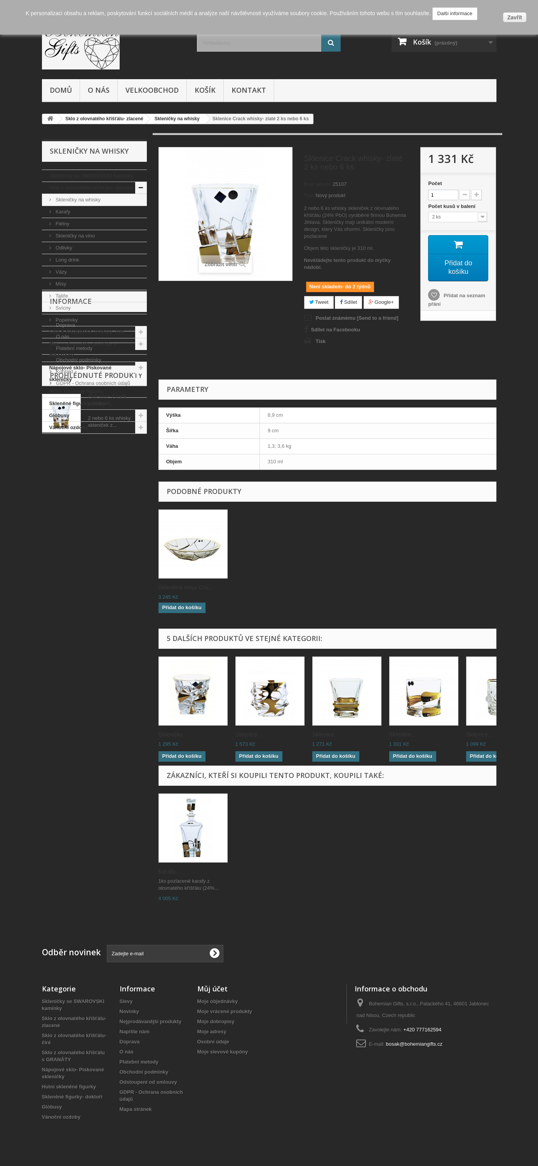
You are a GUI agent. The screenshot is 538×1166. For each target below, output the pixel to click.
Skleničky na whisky (77, 200)
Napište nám (135, 1031)
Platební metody (74, 501)
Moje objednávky (217, 1001)
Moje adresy (211, 1031)
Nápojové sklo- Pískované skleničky (80, 373)
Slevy (126, 1001)
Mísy (60, 284)
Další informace (454, 13)
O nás (99, 90)
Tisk (321, 341)
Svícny (62, 308)
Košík (205, 90)
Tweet (319, 302)
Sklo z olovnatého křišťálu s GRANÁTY (83, 350)
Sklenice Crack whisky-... (107, 590)
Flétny (62, 224)
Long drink (66, 260)
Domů (61, 90)
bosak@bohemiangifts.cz (414, 1044)
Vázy (60, 272)
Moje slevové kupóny (222, 1052)
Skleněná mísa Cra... (185, 587)
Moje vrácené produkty (224, 1011)
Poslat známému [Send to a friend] (357, 318)
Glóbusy (59, 415)
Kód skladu (317, 184)
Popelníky (66, 320)
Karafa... (169, 871)
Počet (435, 183)
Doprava (65, 478)
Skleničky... (173, 734)
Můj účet (212, 988)
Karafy (62, 212)
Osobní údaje (213, 1042)
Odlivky (63, 248)
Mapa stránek (136, 1109)
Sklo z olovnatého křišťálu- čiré (86, 332)
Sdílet (348, 302)
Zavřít (514, 17)
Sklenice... (248, 734)
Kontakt (249, 90)
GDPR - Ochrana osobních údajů (92, 536)
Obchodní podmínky (78, 513)
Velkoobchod (152, 90)
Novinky (129, 1011)
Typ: (309, 195)
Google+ (381, 302)
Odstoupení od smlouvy (148, 1082)
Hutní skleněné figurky (76, 391)
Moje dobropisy (216, 1021)
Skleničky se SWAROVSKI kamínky (91, 175)
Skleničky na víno (74, 236)
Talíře (61, 296)
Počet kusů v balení (452, 206)
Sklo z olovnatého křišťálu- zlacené (91, 188)
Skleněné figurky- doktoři (79, 403)
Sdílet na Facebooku (335, 330)
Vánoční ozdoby (68, 427)
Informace (71, 457)
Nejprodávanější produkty (151, 1021)
